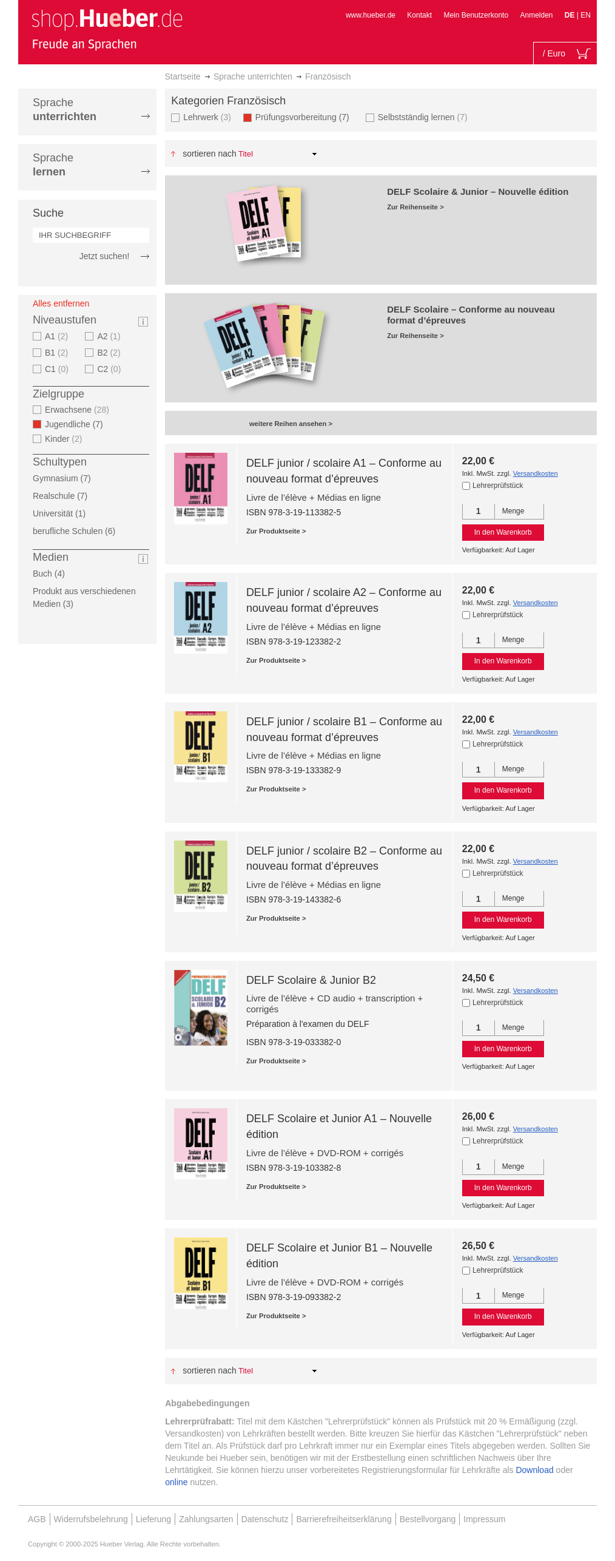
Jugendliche (77, 424)
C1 (58, 369)
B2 (110, 352)
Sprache (64, 110)
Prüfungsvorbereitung (306, 117)
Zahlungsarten (206, 1519)
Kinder (65, 439)
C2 (110, 369)
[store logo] (107, 29)
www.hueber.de (370, 15)
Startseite (183, 76)
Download (534, 1470)
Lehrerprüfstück (497, 485)
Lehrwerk (208, 117)
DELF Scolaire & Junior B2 (311, 980)
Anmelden (536, 15)
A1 (58, 336)
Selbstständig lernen (424, 117)
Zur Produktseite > (276, 531)
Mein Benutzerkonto (475, 15)
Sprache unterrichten (252, 76)
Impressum (484, 1519)
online (176, 1482)
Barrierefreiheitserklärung (343, 1519)
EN (585, 15)
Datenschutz (265, 1519)
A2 (110, 336)
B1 (58, 352)
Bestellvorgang (428, 1519)
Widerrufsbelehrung (91, 1519)
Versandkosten (535, 473)
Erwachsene (78, 410)
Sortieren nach (210, 153)
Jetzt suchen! (104, 256)
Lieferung (153, 1519)
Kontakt (419, 15)
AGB (37, 1519)
